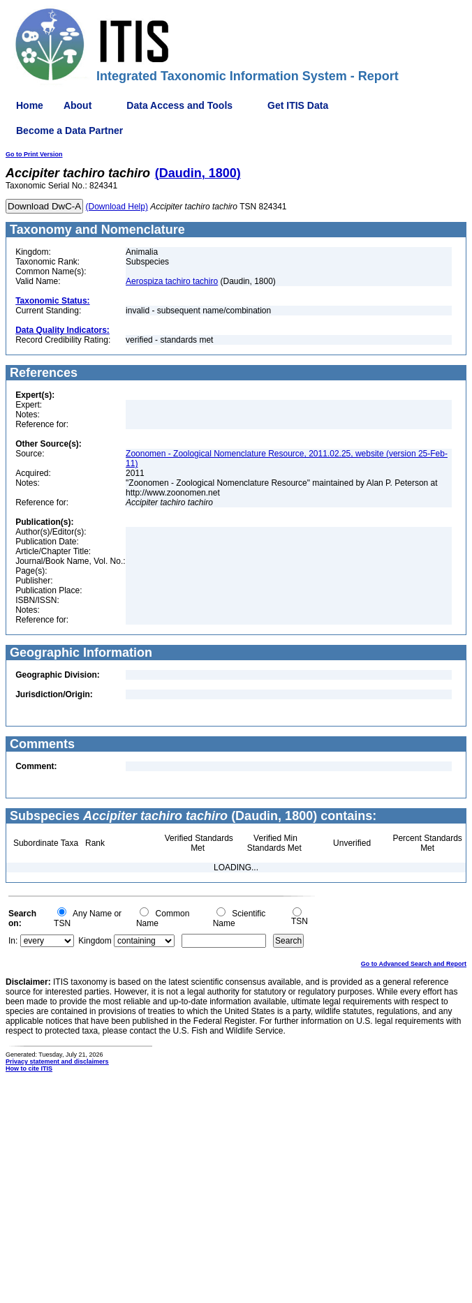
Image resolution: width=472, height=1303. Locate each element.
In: (12, 941)
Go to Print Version (34, 154)
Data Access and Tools (179, 105)
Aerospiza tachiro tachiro (172, 281)
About (77, 105)
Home (29, 105)
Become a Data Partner (69, 130)
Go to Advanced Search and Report (413, 963)
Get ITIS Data (297, 105)
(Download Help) (117, 206)
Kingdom (94, 941)
